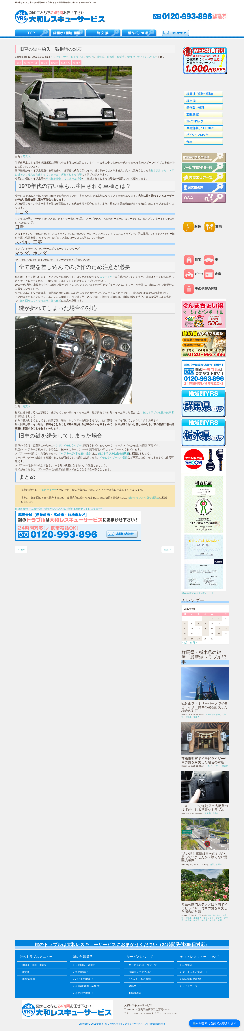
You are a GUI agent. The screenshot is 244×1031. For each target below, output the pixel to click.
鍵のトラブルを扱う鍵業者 (143, 497)
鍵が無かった (158, 170)
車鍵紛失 (197, 918)
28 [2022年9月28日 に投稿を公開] (198, 639)
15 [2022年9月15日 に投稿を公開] (205, 629)
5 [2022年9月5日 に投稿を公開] (185, 623)
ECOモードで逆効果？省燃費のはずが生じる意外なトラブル (204, 807)
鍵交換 (90, 56)
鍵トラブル (77, 56)
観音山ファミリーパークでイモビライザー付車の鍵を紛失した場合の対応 (204, 707)
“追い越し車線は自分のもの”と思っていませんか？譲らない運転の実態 (204, 857)
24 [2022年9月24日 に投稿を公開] (219, 633)
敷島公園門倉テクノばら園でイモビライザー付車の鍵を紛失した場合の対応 (204, 908)
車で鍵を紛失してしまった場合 (64, 178)
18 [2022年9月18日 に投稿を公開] (225, 629)
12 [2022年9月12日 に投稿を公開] (185, 629)
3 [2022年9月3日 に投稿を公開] (218, 618)
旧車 (18, 63)
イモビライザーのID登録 (114, 457)
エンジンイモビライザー (67, 445)
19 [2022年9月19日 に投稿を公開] (185, 633)
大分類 (208, 813)
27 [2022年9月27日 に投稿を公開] (192, 639)
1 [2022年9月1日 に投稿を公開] (205, 618)
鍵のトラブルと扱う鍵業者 (158, 412)
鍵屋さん (65, 63)
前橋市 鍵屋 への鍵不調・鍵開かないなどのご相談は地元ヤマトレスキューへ (59, 508)
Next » (167, 549)
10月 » (193, 642)
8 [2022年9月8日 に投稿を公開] (205, 623)
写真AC (27, 156)
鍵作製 (188, 920)
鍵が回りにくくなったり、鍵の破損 (40, 300)
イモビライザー (59, 56)
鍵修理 (111, 56)
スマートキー (107, 277)
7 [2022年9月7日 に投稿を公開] (198, 623)
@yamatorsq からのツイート (197, 593)
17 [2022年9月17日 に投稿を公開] (219, 629)
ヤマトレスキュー (147, 56)
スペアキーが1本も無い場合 (75, 453)
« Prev (21, 549)
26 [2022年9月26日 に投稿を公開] (185, 639)
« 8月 (185, 642)
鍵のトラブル (31, 63)
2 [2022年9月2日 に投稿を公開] (212, 618)
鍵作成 (100, 56)
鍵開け (131, 56)
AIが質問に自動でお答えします (215, 1023)
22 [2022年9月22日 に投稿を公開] (205, 633)
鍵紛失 (121, 56)
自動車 (188, 717)
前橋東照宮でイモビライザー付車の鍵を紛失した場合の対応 (204, 760)
